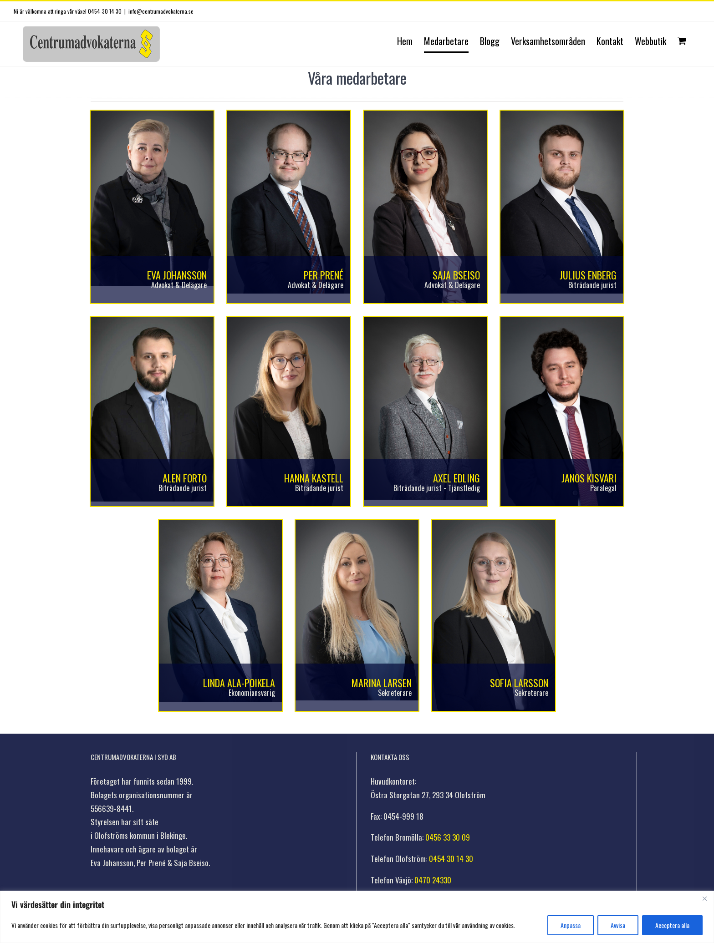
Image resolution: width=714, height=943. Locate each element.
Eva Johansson (177, 274)
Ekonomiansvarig (252, 692)
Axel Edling (456, 477)
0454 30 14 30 (451, 858)
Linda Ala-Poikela (239, 682)
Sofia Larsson (519, 682)
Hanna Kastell (313, 477)
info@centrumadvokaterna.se (161, 11)
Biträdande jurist (592, 284)
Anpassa (571, 925)
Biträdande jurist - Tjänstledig (436, 487)
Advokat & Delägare (179, 284)
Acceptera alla (672, 925)
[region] (357, 917)
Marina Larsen (382, 682)
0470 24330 (432, 880)
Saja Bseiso (456, 274)
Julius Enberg (588, 274)
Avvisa (618, 925)
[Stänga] (704, 898)
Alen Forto (185, 477)
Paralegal (603, 487)
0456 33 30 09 (447, 837)
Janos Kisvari (589, 477)
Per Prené (323, 274)
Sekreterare (395, 692)
